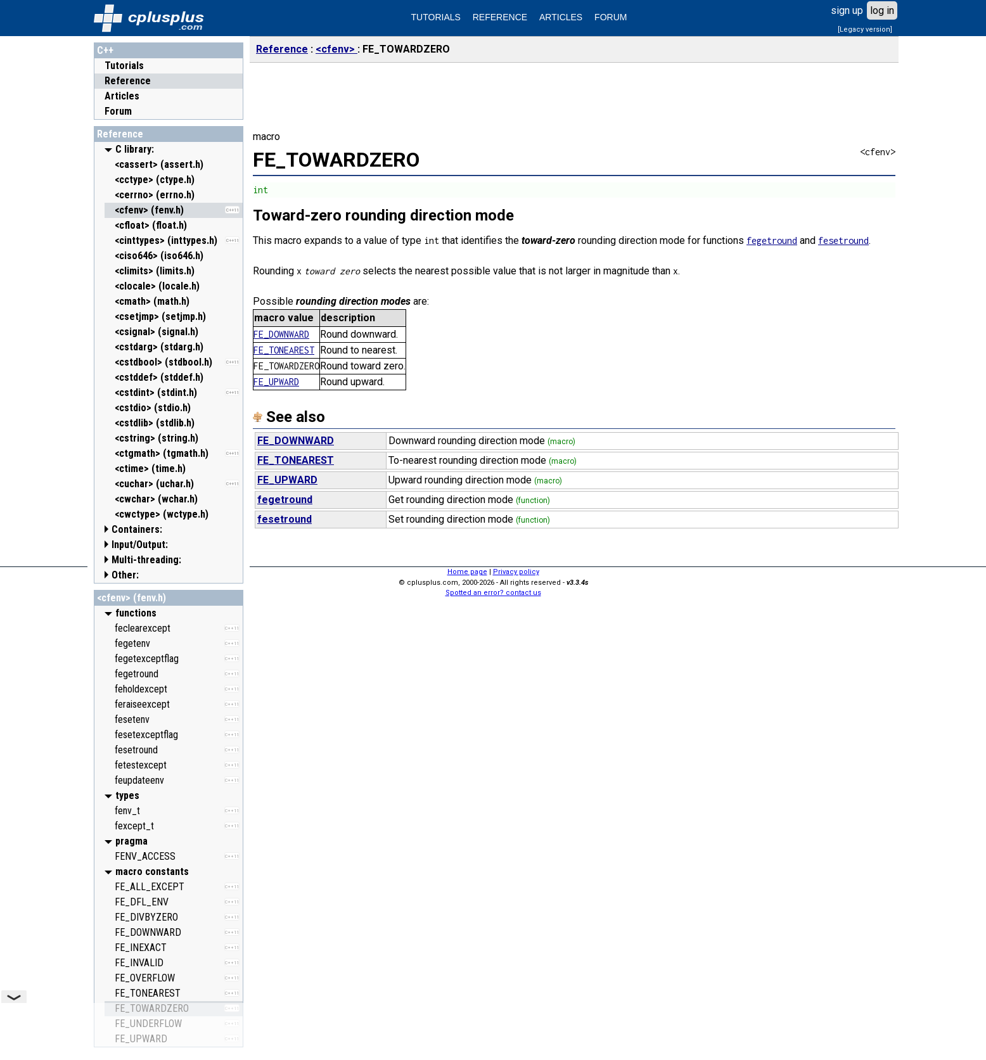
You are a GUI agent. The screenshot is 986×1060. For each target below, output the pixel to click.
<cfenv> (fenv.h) (131, 598)
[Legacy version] (865, 29)
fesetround (843, 240)
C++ (105, 50)
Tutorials (124, 66)
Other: (125, 575)
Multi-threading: (146, 560)
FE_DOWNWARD (281, 334)
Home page (467, 572)
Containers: (137, 529)
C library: (134, 149)
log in (882, 10)
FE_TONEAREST (283, 350)
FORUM (610, 17)
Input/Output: (140, 545)
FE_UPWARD (276, 381)
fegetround (771, 240)
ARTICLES (560, 17)
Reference (128, 81)
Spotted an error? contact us (493, 593)
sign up (847, 10)
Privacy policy (516, 572)
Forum (118, 111)
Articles (122, 96)
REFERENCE (500, 17)
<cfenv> (336, 49)
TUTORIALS (436, 17)
